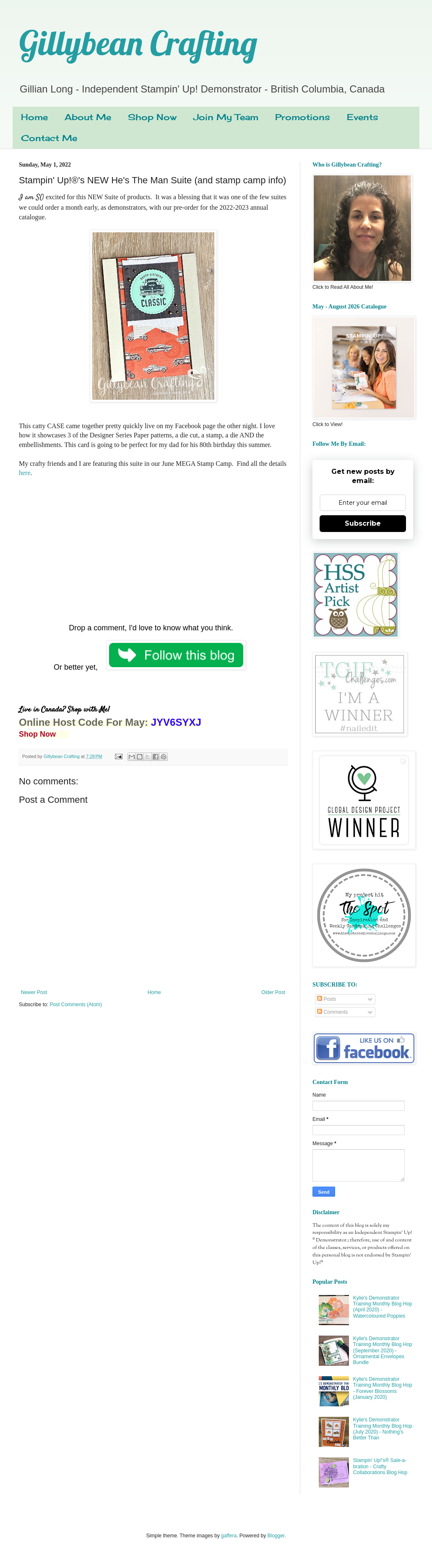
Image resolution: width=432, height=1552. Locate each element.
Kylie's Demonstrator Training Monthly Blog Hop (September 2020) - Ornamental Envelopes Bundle (382, 1351)
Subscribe (363, 523)
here (25, 472)
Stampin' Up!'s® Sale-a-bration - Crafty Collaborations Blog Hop (380, 1466)
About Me (88, 117)
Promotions (302, 117)
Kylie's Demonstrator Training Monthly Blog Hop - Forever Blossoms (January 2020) (382, 1388)
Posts (326, 999)
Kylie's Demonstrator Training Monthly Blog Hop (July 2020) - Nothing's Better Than (382, 1429)
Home (34, 117)
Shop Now (152, 117)
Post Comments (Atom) (75, 1004)
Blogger (276, 1536)
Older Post (273, 992)
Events (362, 117)
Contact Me (49, 138)
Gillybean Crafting (138, 43)
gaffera (229, 1536)
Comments (332, 1012)
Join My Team (225, 117)
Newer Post (34, 992)
